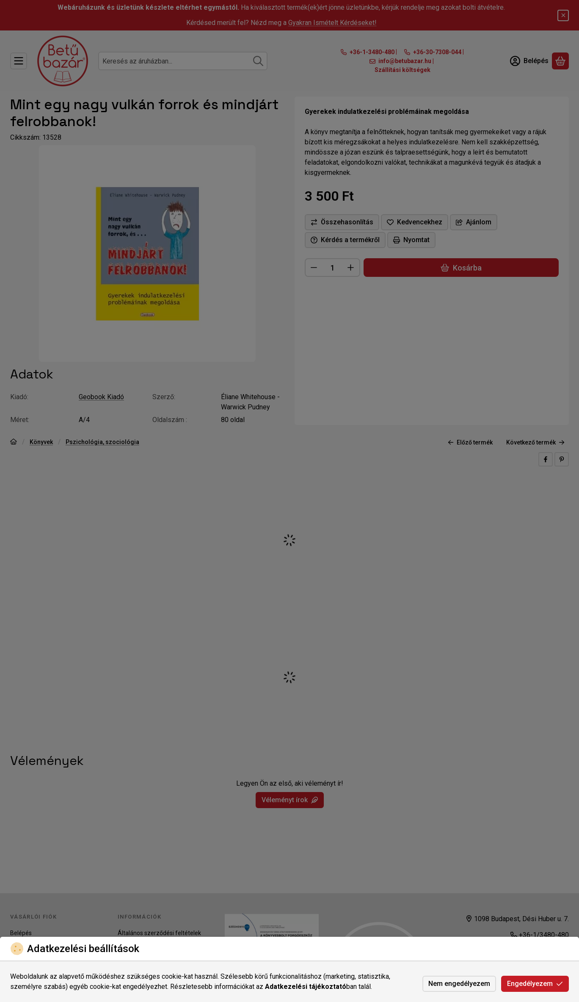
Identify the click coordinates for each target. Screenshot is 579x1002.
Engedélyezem (535, 984)
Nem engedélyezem (459, 984)
